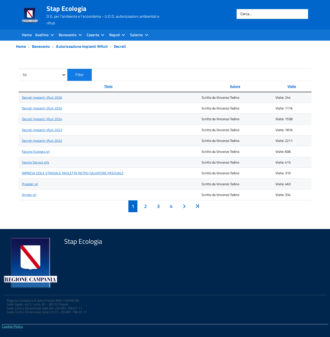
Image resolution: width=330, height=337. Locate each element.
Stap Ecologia (103, 15)
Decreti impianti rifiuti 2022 (42, 140)
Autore (235, 86)
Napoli (114, 35)
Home (27, 35)
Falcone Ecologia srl (36, 151)
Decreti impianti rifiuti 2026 (42, 97)
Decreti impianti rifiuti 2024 (42, 118)
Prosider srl (30, 183)
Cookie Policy (12, 326)
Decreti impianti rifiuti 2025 (42, 108)
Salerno (136, 35)
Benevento (68, 35)
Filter (79, 74)
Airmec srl (29, 194)
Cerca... (246, 14)
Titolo (108, 86)
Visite (291, 86)
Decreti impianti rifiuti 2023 (42, 129)
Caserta (93, 35)
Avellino (42, 35)
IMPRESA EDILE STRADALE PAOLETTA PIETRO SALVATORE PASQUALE (73, 173)
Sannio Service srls (35, 162)
